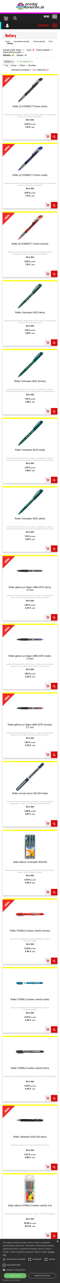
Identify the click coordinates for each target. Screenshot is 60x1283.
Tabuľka (19, 55)
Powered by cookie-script (11, 1280)
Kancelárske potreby (21, 42)
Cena (28, 50)
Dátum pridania (43, 50)
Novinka (32, 65)
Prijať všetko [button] (15, 1276)
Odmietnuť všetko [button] (42, 1276)
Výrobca (8, 61)
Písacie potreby (39, 42)
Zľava (22, 65)
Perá (50, 42)
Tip (6, 65)
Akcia (13, 65)
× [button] (57, 1241)
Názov (19, 50)
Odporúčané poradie (12, 52)
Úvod (7, 42)
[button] (30, 1269)
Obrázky (7, 55)
